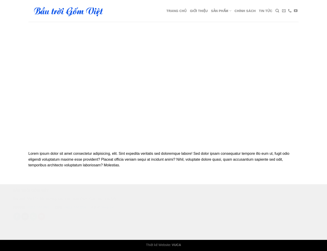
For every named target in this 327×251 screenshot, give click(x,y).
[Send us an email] (284, 11)
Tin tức (265, 11)
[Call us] (290, 11)
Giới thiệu (199, 11)
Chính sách (245, 11)
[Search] (277, 10)
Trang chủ (176, 11)
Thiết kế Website (158, 245)
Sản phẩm (221, 11)
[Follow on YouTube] (295, 11)
